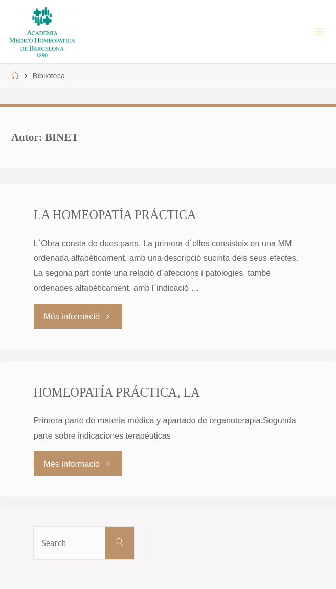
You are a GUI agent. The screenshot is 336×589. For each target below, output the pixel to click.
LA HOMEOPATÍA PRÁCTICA (115, 215)
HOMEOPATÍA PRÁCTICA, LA (117, 392)
